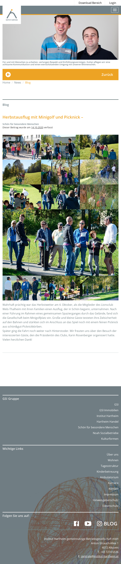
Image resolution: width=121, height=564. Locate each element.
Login (112, 3)
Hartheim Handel (107, 421)
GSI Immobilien (108, 410)
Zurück (107, 74)
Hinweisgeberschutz (105, 500)
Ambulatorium (109, 477)
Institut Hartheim (107, 416)
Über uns (112, 454)
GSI (116, 404)
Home (6, 82)
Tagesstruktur (109, 466)
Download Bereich (90, 3)
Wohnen (113, 460)
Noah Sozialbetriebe (105, 433)
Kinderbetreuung (107, 471)
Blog (110, 523)
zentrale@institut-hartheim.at (99, 556)
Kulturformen (109, 439)
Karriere (113, 483)
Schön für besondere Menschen (98, 427)
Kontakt (113, 489)
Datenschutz (110, 506)
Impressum (111, 494)
